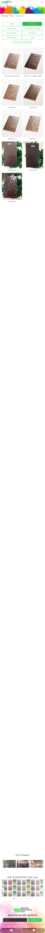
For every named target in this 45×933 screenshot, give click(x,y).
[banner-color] (22, 9)
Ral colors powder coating (32, 28)
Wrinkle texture (11, 28)
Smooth (11, 24)
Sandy (32, 37)
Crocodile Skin (32, 33)
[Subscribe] (35, 920)
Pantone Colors (12, 37)
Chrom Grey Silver (11, 33)
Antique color (32, 24)
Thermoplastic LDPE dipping (22, 42)
